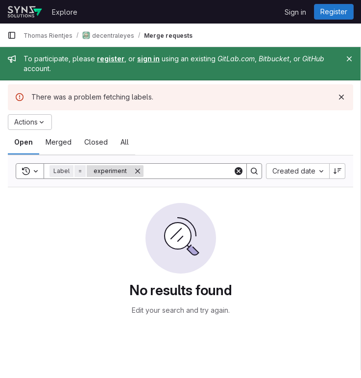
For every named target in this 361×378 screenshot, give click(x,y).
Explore (64, 12)
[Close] (349, 59)
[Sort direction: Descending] (337, 171)
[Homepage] (24, 12)
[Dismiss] (341, 97)
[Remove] (138, 171)
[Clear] (238, 171)
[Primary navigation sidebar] (12, 35)
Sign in (295, 12)
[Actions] (30, 122)
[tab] (23, 142)
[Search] (204, 171)
